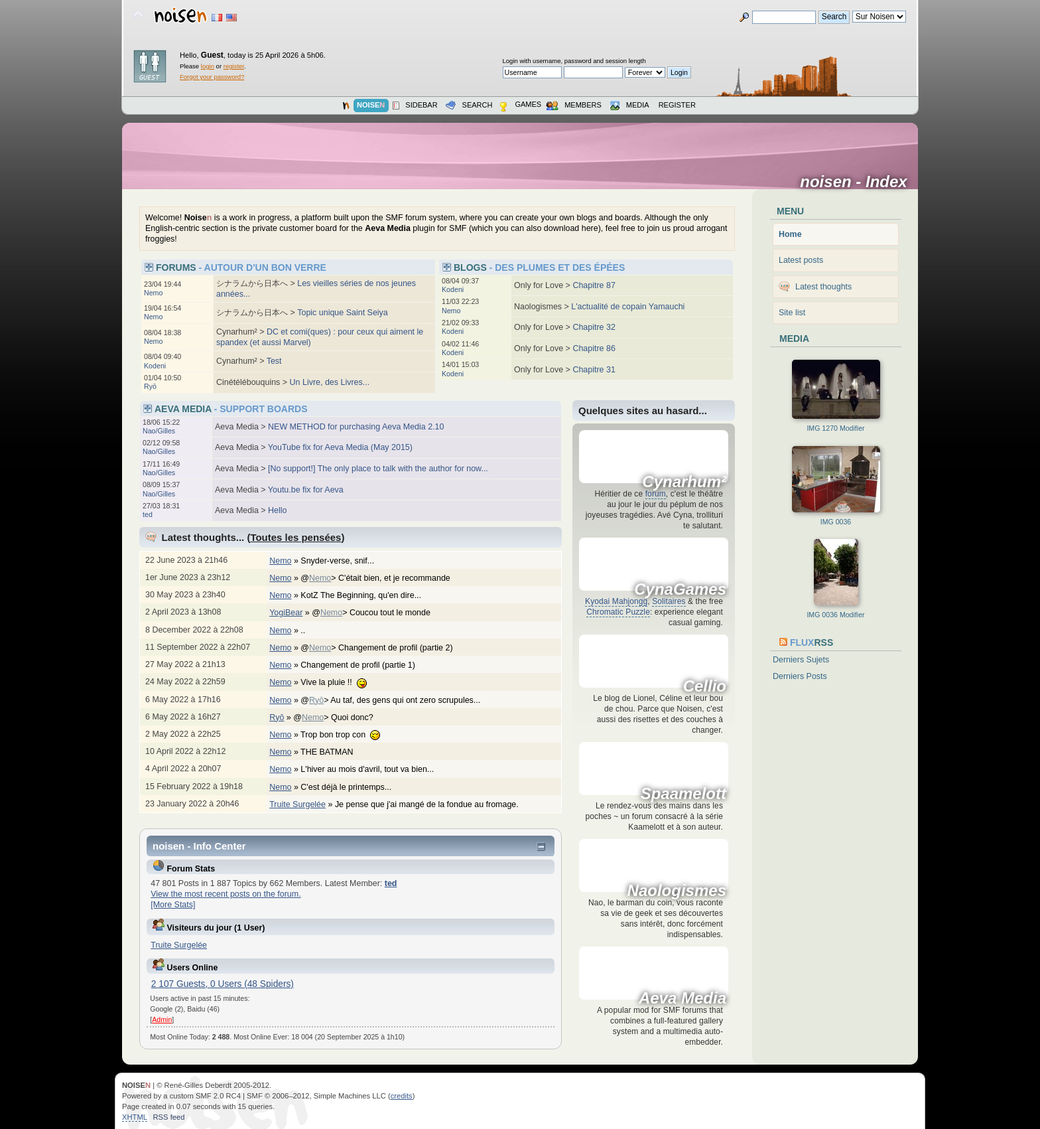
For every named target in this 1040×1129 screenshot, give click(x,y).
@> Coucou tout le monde (378, 612)
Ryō (150, 386)
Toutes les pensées (295, 537)
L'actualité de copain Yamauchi (627, 306)
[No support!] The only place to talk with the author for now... (378, 468)
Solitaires (668, 601)
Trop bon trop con (346, 734)
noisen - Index (858, 182)
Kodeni (155, 366)
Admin (162, 1019)
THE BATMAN (333, 752)
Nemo (153, 293)
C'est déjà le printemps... (352, 787)
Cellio (704, 686)
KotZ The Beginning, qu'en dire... (367, 595)
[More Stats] (173, 904)
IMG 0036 (836, 522)
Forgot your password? (212, 76)
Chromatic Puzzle (618, 612)
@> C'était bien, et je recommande (382, 578)
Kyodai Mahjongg (616, 601)
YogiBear (285, 612)
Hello (277, 510)
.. (309, 630)
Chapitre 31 (593, 369)
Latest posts (801, 260)
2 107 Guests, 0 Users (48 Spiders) (222, 984)
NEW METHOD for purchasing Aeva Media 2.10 (356, 426)
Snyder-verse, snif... (343, 560)
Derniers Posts (800, 676)
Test (274, 361)
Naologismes (676, 891)
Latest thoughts (823, 286)
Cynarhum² (684, 482)
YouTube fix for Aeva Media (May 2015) (340, 447)
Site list (792, 312)
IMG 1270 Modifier (835, 428)
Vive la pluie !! (340, 682)
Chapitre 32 (593, 327)
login (207, 66)
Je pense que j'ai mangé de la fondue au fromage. (433, 804)
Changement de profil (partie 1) (364, 665)
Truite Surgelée (297, 804)
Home (790, 234)
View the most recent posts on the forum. (225, 894)
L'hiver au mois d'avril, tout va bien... (373, 769)
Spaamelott (683, 794)
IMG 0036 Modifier (835, 615)
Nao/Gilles (159, 431)
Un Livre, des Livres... (330, 382)
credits (402, 1096)
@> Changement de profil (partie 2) (383, 647)
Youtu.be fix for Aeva (306, 489)
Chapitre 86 (593, 348)
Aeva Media (682, 998)
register (234, 66)
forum (655, 493)
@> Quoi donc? (340, 717)
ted (148, 514)
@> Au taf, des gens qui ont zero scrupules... (396, 700)
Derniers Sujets (801, 659)
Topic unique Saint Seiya (342, 312)
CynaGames (680, 589)
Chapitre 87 (593, 285)
